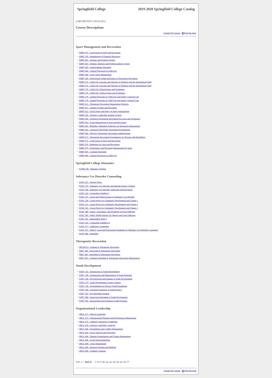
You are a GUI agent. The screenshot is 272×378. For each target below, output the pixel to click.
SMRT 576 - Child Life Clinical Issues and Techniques (102, 89)
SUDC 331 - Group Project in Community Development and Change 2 (108, 204)
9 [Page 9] (100, 362)
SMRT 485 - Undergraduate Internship (95, 67)
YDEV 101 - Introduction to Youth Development (99, 271)
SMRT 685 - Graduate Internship (92, 152)
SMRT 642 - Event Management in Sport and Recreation (102, 122)
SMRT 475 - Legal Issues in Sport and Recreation (99, 52)
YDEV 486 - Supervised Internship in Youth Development (103, 297)
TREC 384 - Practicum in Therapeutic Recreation (99, 251)
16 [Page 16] (125, 362)
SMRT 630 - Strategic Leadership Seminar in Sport (100, 115)
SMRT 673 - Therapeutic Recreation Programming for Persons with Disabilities (112, 137)
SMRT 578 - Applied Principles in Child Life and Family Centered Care (109, 97)
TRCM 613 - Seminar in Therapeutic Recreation (99, 247)
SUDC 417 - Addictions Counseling (94, 226)
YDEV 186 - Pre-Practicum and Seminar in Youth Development (105, 279)
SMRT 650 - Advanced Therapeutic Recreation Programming (104, 130)
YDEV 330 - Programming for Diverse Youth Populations (103, 286)
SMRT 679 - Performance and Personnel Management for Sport (105, 148)
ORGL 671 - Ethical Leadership (92, 314)
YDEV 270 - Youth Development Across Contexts (100, 282)
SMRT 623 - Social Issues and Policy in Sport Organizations (104, 111)
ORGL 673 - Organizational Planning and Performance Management (107, 318)
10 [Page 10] (103, 362)
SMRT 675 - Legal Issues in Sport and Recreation (99, 141)
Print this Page (189, 33)
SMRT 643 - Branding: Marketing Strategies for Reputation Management (109, 126)
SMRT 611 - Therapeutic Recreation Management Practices (104, 104)
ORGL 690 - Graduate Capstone (92, 351)
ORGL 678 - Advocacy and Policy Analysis (97, 325)
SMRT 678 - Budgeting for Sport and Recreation (99, 144)
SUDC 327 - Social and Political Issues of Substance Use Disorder (106, 197)
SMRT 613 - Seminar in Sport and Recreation (98, 108)
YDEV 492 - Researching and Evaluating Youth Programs (103, 301)
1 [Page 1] (81, 362)
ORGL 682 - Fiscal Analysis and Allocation (97, 332)
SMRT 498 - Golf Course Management (95, 74)
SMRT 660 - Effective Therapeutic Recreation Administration (104, 133)
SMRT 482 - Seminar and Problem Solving (97, 60)
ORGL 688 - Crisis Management (92, 343)
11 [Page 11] (107, 362)
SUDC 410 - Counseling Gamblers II (94, 223)
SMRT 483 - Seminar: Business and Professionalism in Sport (104, 64)
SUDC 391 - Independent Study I (93, 219)
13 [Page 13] (114, 362)
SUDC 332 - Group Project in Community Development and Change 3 (108, 208)
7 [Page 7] (95, 362)
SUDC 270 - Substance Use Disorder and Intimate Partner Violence (107, 186)
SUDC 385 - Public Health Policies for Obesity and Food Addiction (107, 215)
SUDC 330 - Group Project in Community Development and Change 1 (108, 200)
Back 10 (88, 362)
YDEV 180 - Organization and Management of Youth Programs (105, 275)
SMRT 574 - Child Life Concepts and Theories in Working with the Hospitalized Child (115, 82)
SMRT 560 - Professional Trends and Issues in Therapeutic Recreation (108, 78)
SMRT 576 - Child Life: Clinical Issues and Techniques (102, 93)
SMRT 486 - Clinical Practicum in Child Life (98, 71)
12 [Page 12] (110, 362)
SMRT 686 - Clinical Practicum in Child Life (98, 155)
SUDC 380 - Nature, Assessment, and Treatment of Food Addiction (107, 211)
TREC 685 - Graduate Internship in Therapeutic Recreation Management (109, 258)
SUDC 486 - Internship (88, 233)
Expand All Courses (172, 33)
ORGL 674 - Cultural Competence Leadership (98, 321)
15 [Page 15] (121, 362)
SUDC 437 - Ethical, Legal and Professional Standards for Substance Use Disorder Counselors (118, 230)
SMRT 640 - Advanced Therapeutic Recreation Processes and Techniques (109, 119)
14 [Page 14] (118, 362)
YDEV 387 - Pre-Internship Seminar (94, 293)
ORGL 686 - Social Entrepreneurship (94, 340)
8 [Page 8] (98, 362)
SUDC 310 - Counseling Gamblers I (94, 193)
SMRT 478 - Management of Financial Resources (99, 56)
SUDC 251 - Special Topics (90, 182)
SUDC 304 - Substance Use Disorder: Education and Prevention (106, 189)
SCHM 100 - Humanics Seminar (92, 169)
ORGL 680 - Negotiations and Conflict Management (101, 329)
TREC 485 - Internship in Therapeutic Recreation (99, 254)
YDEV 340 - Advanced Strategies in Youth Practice (100, 290)
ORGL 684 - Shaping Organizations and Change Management (105, 336)
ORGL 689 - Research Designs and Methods (97, 347)
